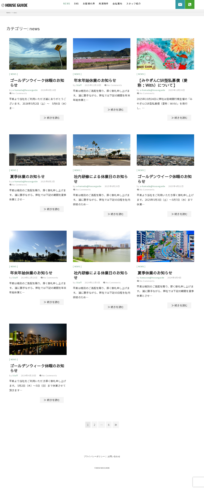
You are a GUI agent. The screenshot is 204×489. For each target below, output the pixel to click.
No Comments (19, 93)
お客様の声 (89, 3)
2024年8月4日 (174, 278)
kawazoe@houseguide (151, 278)
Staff (79, 85)
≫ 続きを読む (52, 118)
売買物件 (104, 3)
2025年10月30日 (176, 90)
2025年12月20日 (93, 85)
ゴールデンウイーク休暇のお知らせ (37, 83)
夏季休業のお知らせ (27, 177)
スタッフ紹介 (133, 3)
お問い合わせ (114, 458)
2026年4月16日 (48, 90)
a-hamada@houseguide (25, 90)
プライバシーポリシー (94, 458)
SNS (76, 3)
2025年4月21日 (176, 186)
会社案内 (117, 3)
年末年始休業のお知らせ (95, 80)
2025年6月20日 (112, 186)
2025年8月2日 (48, 182)
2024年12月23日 (29, 278)
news (13, 74)
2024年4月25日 (28, 377)
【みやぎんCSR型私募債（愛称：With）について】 (162, 83)
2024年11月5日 (92, 283)
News (66, 3)
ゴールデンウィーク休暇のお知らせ (37, 370)
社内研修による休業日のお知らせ (101, 180)
